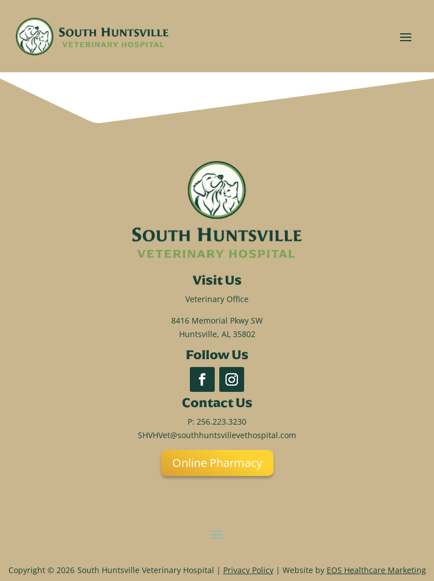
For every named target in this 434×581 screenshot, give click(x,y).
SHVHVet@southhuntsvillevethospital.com (217, 435)
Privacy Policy (248, 570)
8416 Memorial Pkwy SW (217, 320)
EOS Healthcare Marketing (376, 570)
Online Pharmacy (217, 462)
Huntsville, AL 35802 (217, 334)
